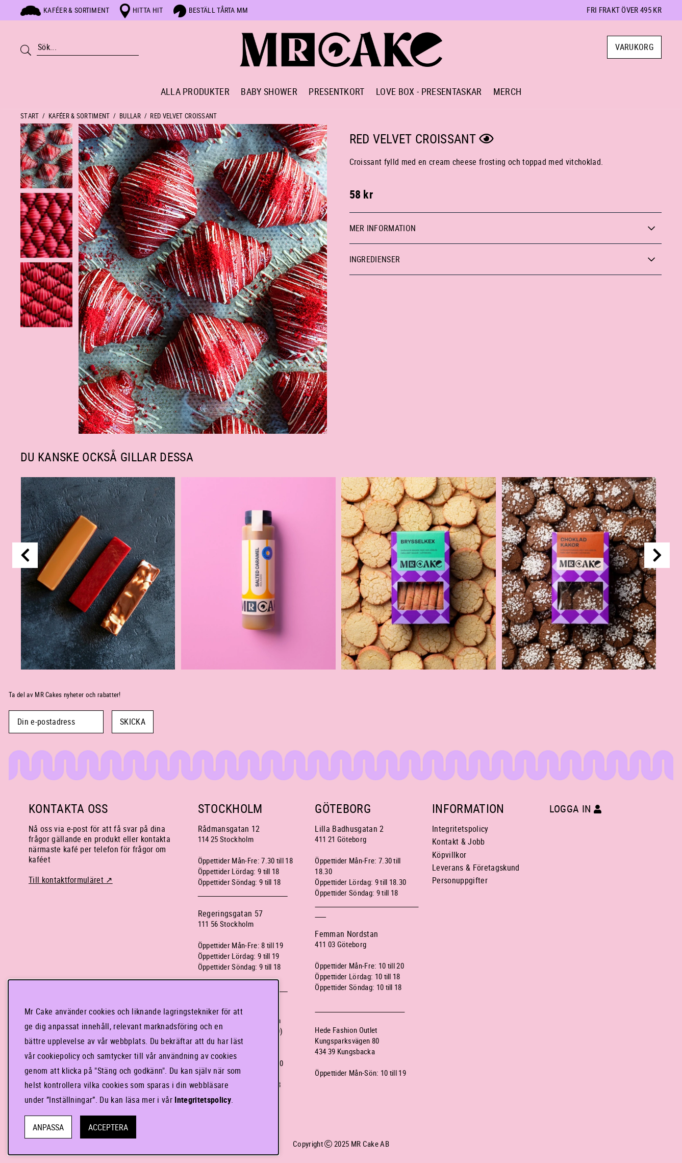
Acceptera (108, 1127)
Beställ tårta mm (210, 10)
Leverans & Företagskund (475, 867)
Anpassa (48, 1127)
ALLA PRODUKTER (195, 91)
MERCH (507, 91)
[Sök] (88, 47)
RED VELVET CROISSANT (183, 115)
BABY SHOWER (269, 91)
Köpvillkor (449, 855)
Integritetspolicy (460, 829)
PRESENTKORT (337, 91)
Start (29, 115)
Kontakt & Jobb (458, 841)
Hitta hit (141, 10)
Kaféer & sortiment (65, 10)
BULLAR (130, 115)
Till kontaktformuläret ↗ (71, 879)
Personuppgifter (460, 880)
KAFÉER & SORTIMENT (79, 115)
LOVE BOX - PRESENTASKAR (429, 91)
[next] (657, 555)
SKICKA (132, 721)
